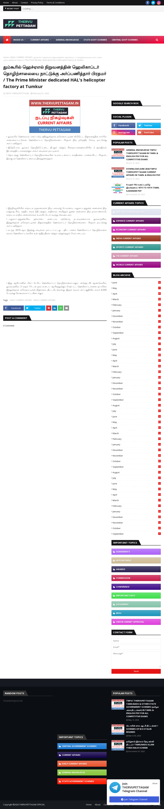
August (137, 338)
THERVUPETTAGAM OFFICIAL (32, 804)
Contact (24, 2)
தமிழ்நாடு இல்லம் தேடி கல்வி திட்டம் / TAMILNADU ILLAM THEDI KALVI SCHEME (140, 744)
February (137, 304)
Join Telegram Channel (134, 799)
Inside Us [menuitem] (18, 39)
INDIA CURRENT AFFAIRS (21, 57)
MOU (118, 613)
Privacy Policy (37, 2)
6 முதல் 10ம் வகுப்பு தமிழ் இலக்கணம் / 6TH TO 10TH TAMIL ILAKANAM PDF (142, 187)
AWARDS (120, 569)
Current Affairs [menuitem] (39, 39)
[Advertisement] (56, 183)
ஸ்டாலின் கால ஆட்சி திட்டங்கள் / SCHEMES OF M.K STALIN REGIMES (142, 728)
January (137, 310)
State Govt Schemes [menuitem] (95, 39)
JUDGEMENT (122, 604)
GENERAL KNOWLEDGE (73, 772)
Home (6, 2)
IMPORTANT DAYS (125, 595)
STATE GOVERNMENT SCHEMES (78, 781)
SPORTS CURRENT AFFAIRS (129, 247)
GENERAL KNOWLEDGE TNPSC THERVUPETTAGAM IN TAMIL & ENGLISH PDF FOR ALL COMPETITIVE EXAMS (142, 155)
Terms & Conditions (55, 2)
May (137, 288)
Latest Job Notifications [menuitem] (20, 47)
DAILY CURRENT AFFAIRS (21, 300)
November (137, 321)
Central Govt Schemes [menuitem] (125, 39)
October (137, 327)
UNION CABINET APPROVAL (130, 621)
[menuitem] (7, 40)
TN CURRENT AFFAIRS (127, 255)
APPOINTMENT (124, 560)
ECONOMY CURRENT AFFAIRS (131, 229)
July (137, 344)
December (137, 316)
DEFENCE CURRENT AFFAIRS (130, 220)
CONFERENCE (122, 586)
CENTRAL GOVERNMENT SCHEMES (79, 746)
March (137, 299)
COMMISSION (123, 578)
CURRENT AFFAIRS (71, 754)
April (137, 293)
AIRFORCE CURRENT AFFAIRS (130, 212)
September (137, 332)
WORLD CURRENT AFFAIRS (129, 264)
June (137, 282)
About (15, 2)
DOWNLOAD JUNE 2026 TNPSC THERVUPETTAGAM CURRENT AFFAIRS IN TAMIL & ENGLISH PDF (143, 171)
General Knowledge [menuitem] (67, 39)
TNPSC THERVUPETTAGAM (17, 93)
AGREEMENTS (123, 551)
